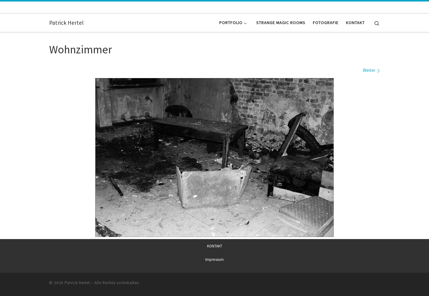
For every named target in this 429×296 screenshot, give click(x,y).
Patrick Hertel (77, 282)
